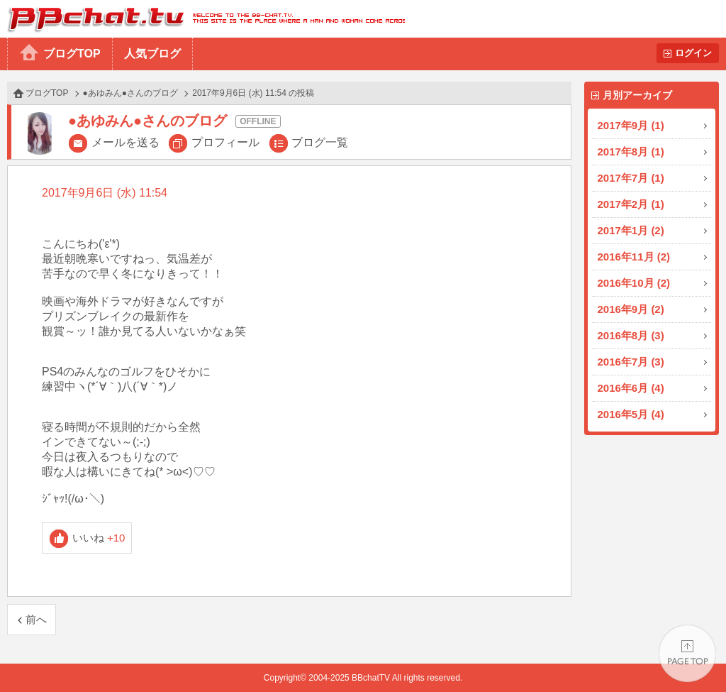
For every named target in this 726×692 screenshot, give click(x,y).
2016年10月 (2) (634, 283)
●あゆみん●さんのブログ (131, 93)
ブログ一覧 (319, 142)
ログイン (693, 53)
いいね (98, 538)
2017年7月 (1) (631, 178)
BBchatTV (202, 19)
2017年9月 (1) (631, 125)
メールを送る (125, 142)
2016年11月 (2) (634, 257)
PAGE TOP (687, 653)
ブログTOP (72, 54)
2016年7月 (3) (631, 362)
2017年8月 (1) (631, 151)
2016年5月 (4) (631, 414)
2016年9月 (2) (631, 309)
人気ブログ (152, 54)
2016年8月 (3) (631, 335)
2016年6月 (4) (631, 388)
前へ (36, 619)
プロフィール (225, 142)
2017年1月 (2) (631, 230)
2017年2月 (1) (631, 204)
